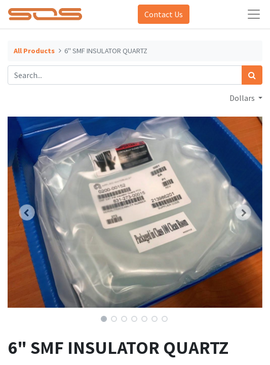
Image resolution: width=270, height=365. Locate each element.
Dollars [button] (242, 98)
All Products (34, 50)
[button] (27, 212)
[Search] (252, 75)
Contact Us (163, 14)
